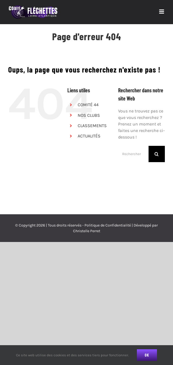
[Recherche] (157, 154)
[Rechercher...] (133, 154)
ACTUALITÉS (89, 136)
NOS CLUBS (89, 115)
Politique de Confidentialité (107, 225)
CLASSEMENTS (92, 125)
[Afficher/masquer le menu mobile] (162, 11)
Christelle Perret (86, 231)
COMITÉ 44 (88, 104)
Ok (147, 355)
